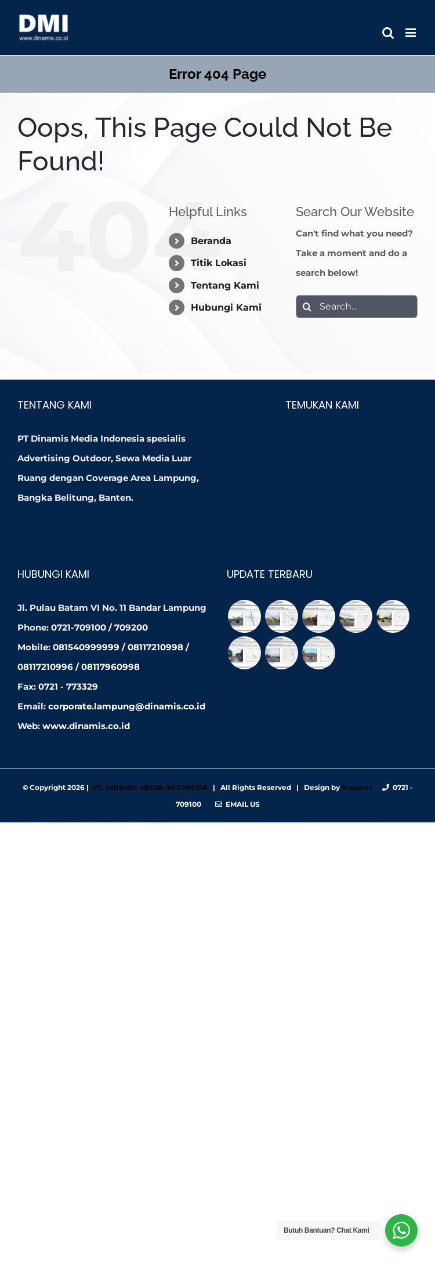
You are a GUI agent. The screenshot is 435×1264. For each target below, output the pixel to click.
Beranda (211, 240)
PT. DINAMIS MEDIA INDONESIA (150, 787)
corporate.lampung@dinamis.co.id (126, 706)
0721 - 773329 (68, 686)
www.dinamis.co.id (86, 725)
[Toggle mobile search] (388, 33)
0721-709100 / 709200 (99, 627)
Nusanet (357, 787)
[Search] (307, 306)
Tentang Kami (225, 285)
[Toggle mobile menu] (411, 33)
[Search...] (357, 306)
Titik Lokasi (218, 262)
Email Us (237, 804)
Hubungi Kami (226, 307)
